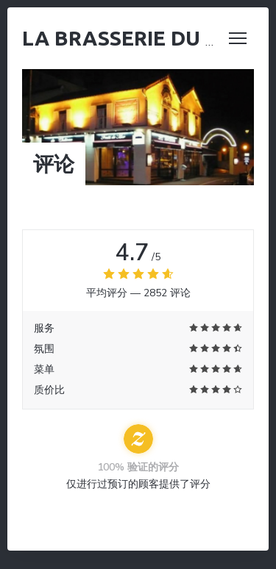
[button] (238, 38)
